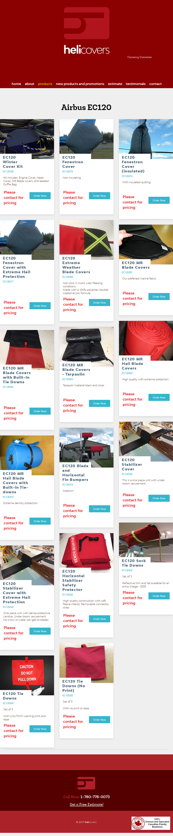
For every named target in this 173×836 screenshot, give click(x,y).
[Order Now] (40, 195)
